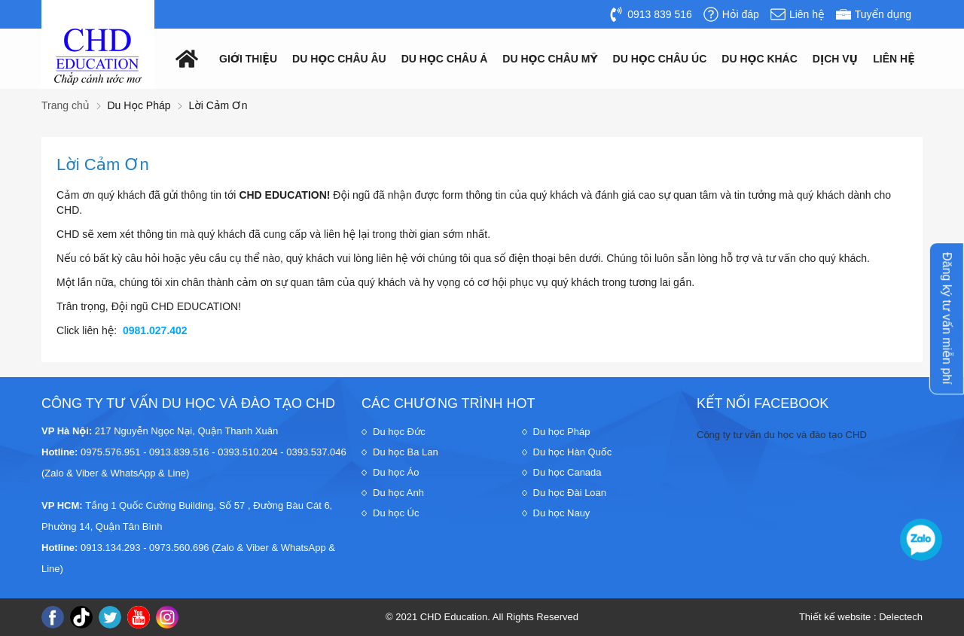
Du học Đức (399, 431)
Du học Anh (398, 492)
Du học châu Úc (660, 59)
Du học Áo (396, 472)
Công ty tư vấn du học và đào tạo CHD (782, 434)
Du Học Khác (759, 59)
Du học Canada (567, 472)
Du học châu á (444, 59)
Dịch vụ (835, 59)
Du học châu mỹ (549, 59)
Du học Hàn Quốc (572, 452)
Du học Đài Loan (570, 492)
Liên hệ (893, 59)
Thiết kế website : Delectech (861, 616)
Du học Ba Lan (405, 452)
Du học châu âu (339, 59)
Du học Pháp (561, 431)
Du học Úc (396, 513)
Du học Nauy (561, 513)
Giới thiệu (248, 59)
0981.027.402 (155, 330)
